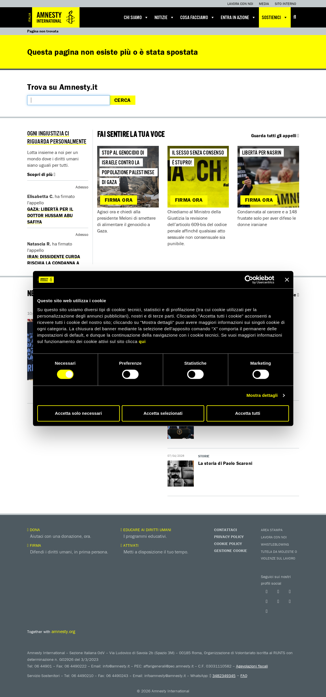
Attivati (130, 545)
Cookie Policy (228, 543)
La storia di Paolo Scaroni (225, 463)
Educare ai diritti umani (146, 529)
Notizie (164, 17)
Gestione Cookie (230, 550)
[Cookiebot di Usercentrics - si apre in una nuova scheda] (249, 279)
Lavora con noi (240, 3)
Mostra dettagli (262, 395)
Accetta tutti (247, 413)
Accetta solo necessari (78, 413)
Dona (33, 529)
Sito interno (285, 3)
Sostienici (275, 17)
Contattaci (225, 529)
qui (142, 341)
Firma (34, 545)
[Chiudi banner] (287, 280)
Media (264, 3)
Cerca (122, 100)
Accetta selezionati (163, 413)
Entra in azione (238, 17)
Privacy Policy (229, 536)
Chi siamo (136, 17)
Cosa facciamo (197, 17)
